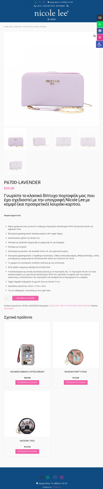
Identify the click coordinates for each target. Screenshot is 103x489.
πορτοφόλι (9, 308)
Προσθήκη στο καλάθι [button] (27, 382)
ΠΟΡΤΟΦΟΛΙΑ (28, 27)
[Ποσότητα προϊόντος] (7, 298)
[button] (99, 44)
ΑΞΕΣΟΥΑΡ (17, 27)
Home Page (8, 27)
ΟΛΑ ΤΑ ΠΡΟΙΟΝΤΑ (68, 305)
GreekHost (56, 487)
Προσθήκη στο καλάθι (25, 298)
